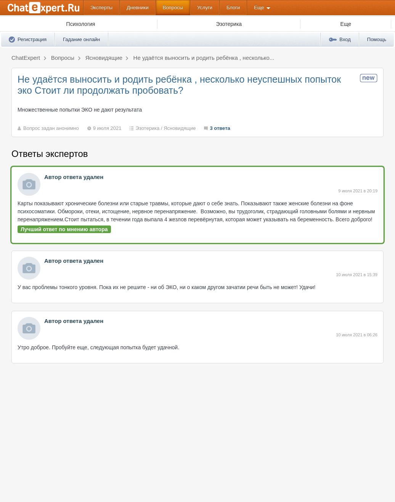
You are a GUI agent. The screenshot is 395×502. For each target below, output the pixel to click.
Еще (259, 7)
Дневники (138, 7)
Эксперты (101, 7)
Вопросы (173, 7)
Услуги (204, 7)
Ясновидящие (180, 128)
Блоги (233, 7)
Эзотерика (147, 128)
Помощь (376, 39)
